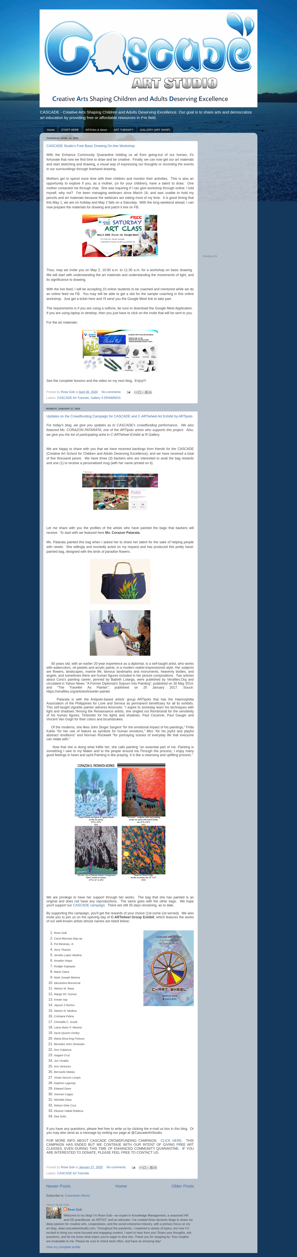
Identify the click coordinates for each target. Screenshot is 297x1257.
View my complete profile (63, 1247)
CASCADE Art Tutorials (73, 397)
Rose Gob (74, 1209)
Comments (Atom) (77, 1195)
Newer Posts (58, 1186)
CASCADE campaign (89, 905)
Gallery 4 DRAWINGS (106, 397)
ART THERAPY (123, 129)
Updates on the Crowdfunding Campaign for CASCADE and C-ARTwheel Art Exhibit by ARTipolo (119, 416)
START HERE (70, 129)
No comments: (112, 392)
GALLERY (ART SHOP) (155, 129)
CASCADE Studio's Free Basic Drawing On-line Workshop (90, 146)
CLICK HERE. (172, 1141)
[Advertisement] (226, 192)
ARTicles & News (96, 129)
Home (51, 129)
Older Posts (183, 1186)
